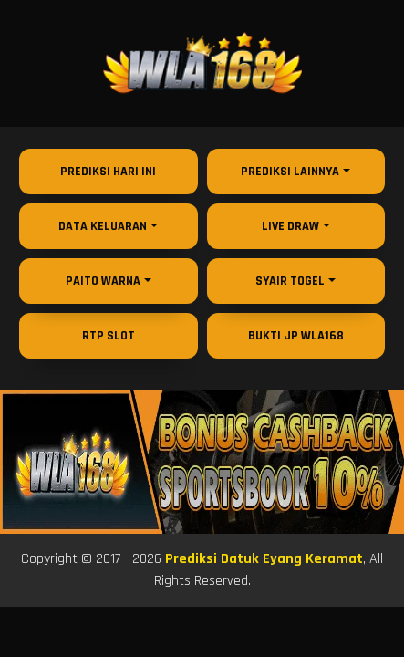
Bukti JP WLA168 (296, 336)
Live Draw (290, 226)
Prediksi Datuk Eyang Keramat (264, 558)
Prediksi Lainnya (290, 171)
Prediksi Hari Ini (108, 171)
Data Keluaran (102, 226)
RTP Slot (108, 336)
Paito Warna (103, 281)
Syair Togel (290, 281)
